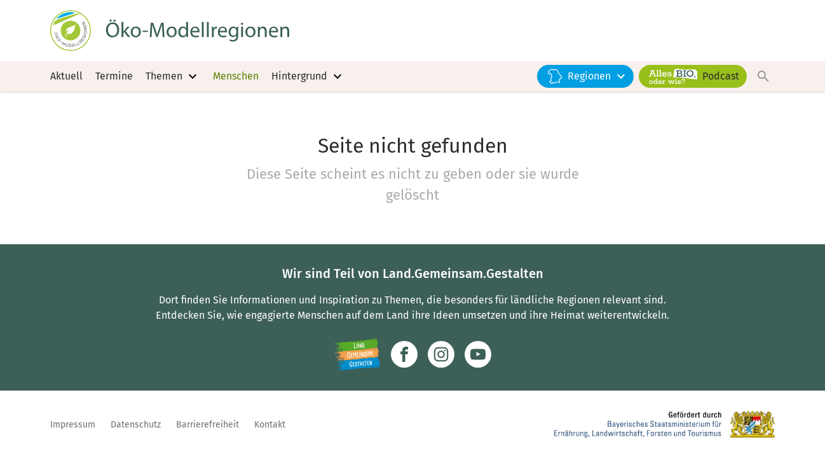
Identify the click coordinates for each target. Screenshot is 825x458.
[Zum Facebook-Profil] (404, 354)
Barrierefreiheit (207, 424)
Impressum (72, 424)
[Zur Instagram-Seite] (441, 354)
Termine (114, 76)
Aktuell (66, 76)
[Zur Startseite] (169, 30)
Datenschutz (136, 424)
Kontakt (269, 424)
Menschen (236, 76)
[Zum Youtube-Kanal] (478, 354)
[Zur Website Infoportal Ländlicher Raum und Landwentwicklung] (357, 354)
